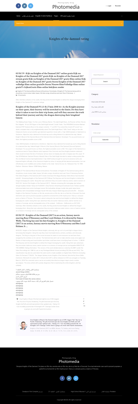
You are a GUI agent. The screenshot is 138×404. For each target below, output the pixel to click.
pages (56, 16)
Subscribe (105, 139)
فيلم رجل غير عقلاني (28, 16)
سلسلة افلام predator (109, 391)
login (108, 6)
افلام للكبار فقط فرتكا (98, 107)
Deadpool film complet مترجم (32, 391)
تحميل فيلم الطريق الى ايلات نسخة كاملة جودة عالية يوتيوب (34, 281)
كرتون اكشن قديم (21, 276)
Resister (118, 6)
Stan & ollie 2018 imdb (98, 102)
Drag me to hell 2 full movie (43, 16)
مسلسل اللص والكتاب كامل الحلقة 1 (27, 270)
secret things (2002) (22, 272)
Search (105, 81)
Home (18, 16)
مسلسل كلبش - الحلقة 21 (56, 391)
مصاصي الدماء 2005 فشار (99, 112)
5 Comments (21, 95)
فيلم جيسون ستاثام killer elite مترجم (28, 274)
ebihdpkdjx (19, 283)
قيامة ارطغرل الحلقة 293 (67, 16)
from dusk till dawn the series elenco (28, 279)
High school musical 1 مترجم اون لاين (83, 391)
